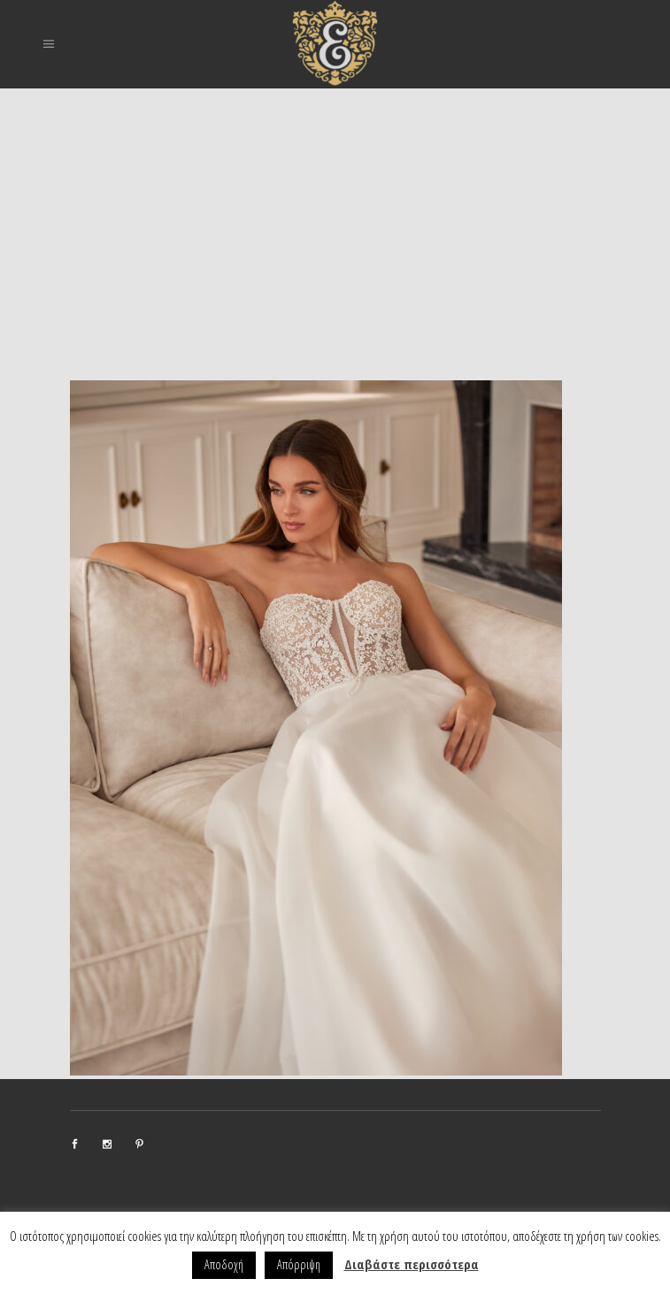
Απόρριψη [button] (298, 1264)
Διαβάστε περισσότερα (411, 1264)
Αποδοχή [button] (223, 1264)
